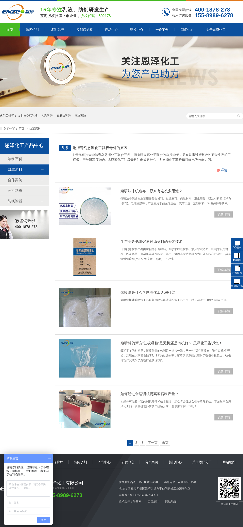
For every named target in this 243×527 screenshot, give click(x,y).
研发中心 (136, 29)
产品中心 (111, 29)
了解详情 (223, 214)
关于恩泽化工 (216, 29)
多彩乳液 (57, 29)
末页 (165, 442)
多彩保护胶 (84, 29)
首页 (22, 128)
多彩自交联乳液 (28, 115)
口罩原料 (35, 128)
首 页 (9, 29)
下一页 (153, 442)
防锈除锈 (15, 201)
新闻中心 (187, 29)
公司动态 (15, 191)
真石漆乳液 (64, 115)
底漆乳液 (80, 115)
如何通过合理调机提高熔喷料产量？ (149, 394)
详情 (224, 170)
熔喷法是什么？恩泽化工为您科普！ (149, 292)
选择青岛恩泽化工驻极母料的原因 (100, 148)
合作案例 (162, 29)
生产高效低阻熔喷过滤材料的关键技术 (151, 242)
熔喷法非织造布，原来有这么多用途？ (151, 191)
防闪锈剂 (32, 29)
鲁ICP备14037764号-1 (144, 495)
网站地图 (229, 462)
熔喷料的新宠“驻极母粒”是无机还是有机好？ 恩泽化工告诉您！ (171, 343)
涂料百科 (15, 159)
